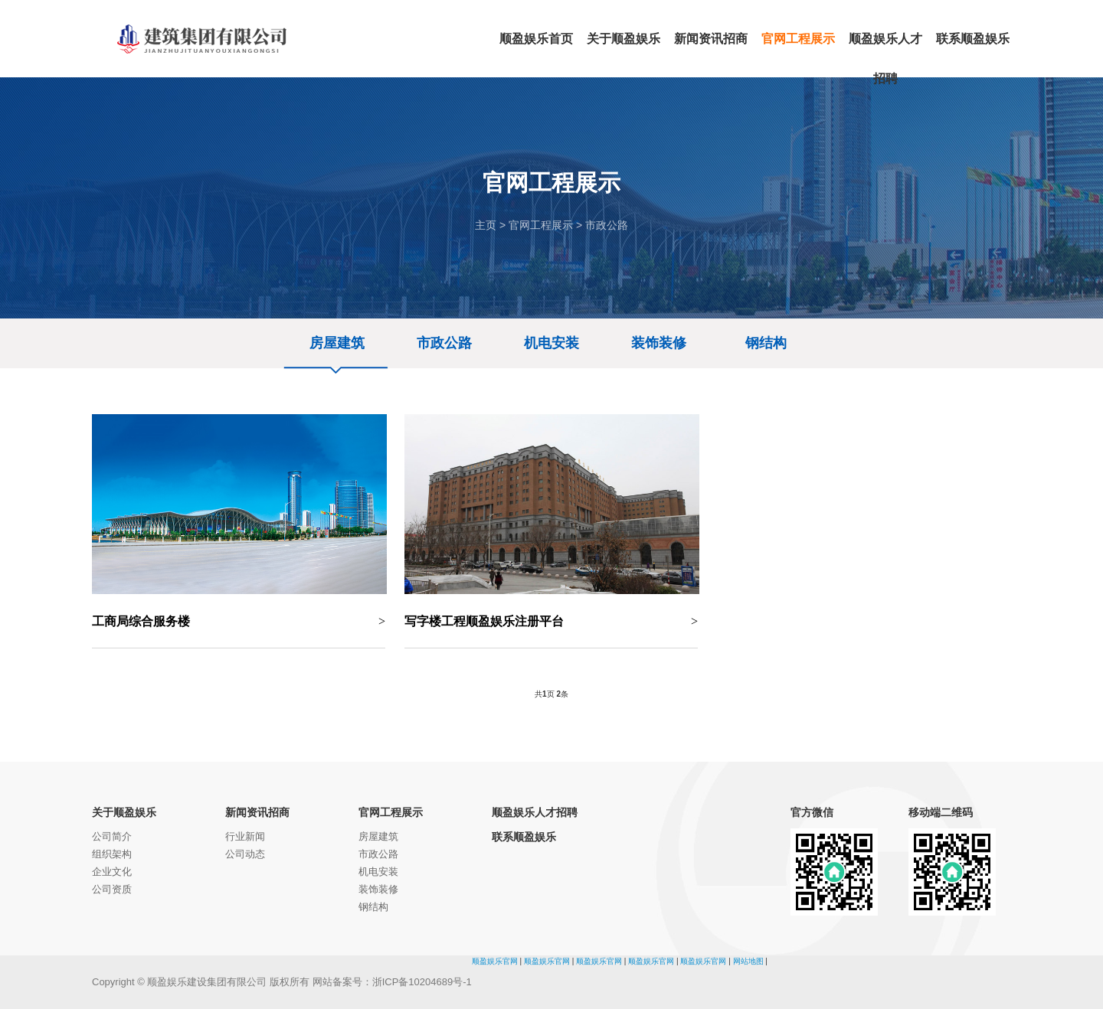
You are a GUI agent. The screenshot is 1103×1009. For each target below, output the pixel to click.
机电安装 (551, 343)
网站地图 (748, 961)
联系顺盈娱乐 (524, 837)
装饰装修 (658, 343)
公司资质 (112, 889)
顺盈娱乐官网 (495, 961)
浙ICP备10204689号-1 (422, 982)
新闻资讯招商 (257, 812)
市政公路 (606, 225)
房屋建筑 (337, 343)
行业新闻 (245, 836)
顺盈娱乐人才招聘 (535, 812)
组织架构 (112, 854)
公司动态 (245, 854)
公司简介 (112, 836)
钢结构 (766, 343)
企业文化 (112, 871)
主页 (485, 225)
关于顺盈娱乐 (124, 812)
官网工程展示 (541, 225)
